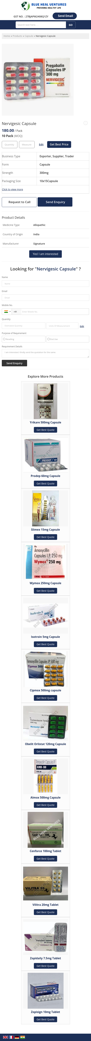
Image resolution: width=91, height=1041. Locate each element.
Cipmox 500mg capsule (45, 690)
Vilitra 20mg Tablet (45, 905)
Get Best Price (59, 144)
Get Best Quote (46, 430)
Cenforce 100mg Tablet (45, 851)
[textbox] (27, 144)
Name (5, 277)
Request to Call (19, 202)
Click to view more (12, 189)
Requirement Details (12, 346)
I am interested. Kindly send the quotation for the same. (45, 353)
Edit (41, 144)
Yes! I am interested (45, 254)
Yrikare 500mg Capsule (45, 422)
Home (7, 36)
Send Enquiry (55, 202)
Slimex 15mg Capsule (45, 530)
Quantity (6, 319)
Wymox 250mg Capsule (45, 583)
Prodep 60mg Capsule (45, 476)
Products (17, 36)
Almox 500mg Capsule (45, 797)
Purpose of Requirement (14, 333)
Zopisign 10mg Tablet (45, 1012)
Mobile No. (7, 305)
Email (4, 291)
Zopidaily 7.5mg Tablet (45, 958)
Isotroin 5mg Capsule (45, 637)
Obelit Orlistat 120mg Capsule (45, 744)
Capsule (29, 36)
